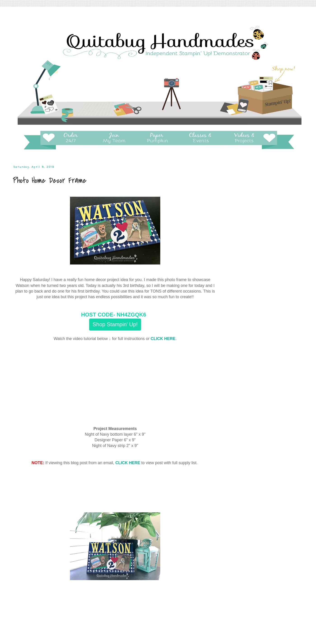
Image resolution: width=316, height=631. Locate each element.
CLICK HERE (163, 338)
